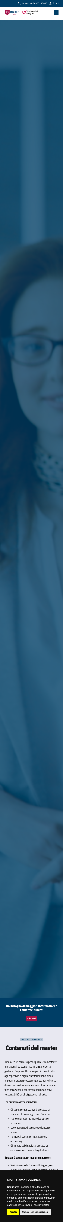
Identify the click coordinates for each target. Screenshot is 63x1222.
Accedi (54, 3)
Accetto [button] (13, 1212)
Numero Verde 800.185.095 (32, 3)
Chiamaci (31, 1018)
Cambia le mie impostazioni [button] (35, 1212)
